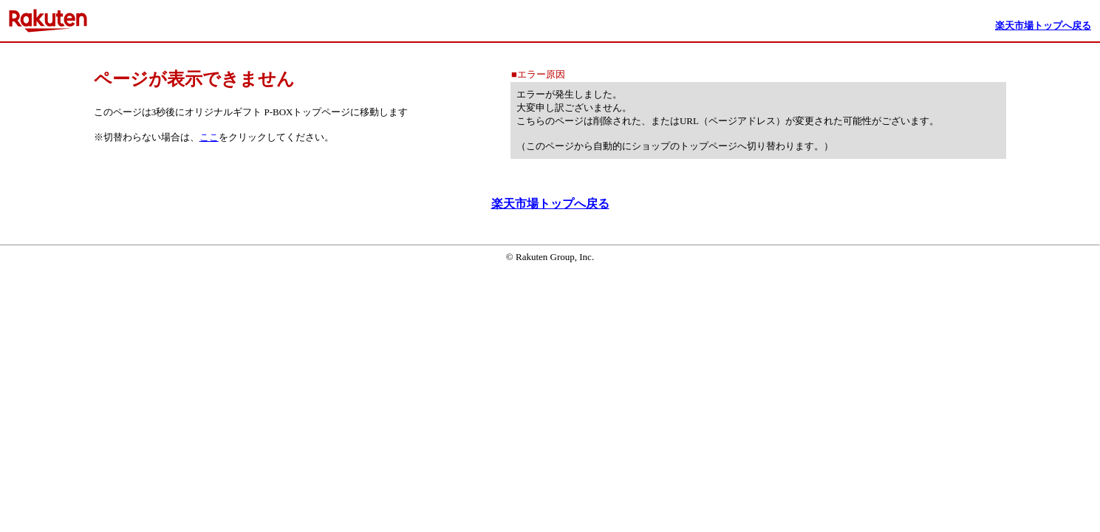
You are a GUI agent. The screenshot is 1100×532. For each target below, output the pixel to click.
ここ (209, 137)
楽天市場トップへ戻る (550, 203)
